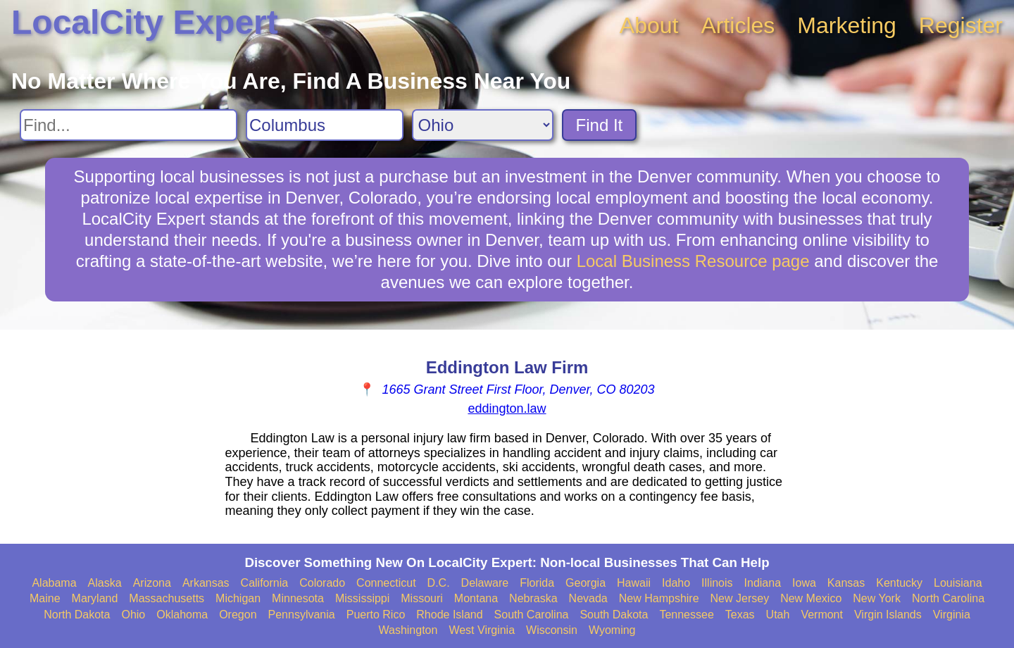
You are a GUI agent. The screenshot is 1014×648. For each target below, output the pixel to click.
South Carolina (531, 615)
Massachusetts (166, 598)
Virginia (951, 615)
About (649, 25)
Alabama (54, 583)
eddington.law (507, 408)
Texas (740, 615)
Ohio (133, 615)
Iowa (804, 583)
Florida (537, 583)
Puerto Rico (376, 615)
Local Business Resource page (693, 260)
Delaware (485, 583)
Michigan (238, 598)
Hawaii (634, 583)
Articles (738, 25)
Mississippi (362, 598)
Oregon (237, 615)
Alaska (105, 583)
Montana (476, 598)
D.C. (438, 583)
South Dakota (614, 615)
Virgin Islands (888, 615)
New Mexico (810, 598)
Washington (407, 630)
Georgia (585, 583)
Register (961, 25)
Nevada (588, 598)
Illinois (716, 583)
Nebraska (533, 598)
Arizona (152, 583)
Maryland (95, 598)
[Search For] (128, 125)
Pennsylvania (301, 615)
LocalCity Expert (144, 22)
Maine (45, 598)
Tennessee (686, 615)
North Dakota (77, 615)
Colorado (322, 583)
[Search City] (324, 125)
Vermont (822, 615)
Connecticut (386, 583)
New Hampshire (659, 598)
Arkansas (206, 583)
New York (877, 598)
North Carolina (948, 598)
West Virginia (482, 630)
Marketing (846, 25)
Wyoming (612, 630)
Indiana (763, 583)
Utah (778, 615)
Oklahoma (182, 615)
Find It (599, 125)
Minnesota (298, 598)
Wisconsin (551, 630)
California (265, 583)
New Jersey (740, 598)
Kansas (846, 583)
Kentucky (899, 583)
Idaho (676, 583)
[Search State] (482, 125)
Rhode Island (449, 615)
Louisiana (958, 583)
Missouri (422, 598)
